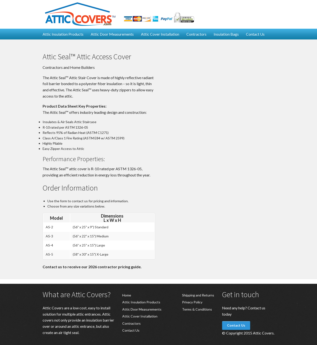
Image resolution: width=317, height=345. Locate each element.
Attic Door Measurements (112, 34)
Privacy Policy (192, 302)
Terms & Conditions (197, 309)
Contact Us (255, 34)
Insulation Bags (226, 34)
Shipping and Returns (198, 295)
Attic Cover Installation (160, 34)
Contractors (196, 34)
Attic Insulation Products (63, 34)
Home (126, 295)
